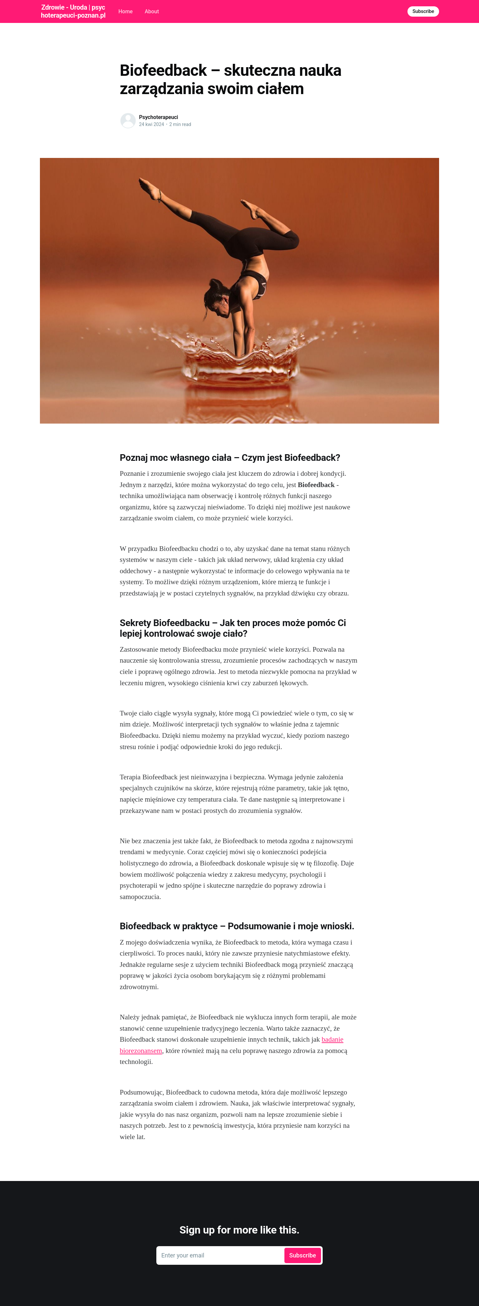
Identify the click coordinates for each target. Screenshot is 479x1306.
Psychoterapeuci (158, 117)
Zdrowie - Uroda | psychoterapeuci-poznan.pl (73, 11)
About (152, 11)
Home (125, 11)
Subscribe (423, 11)
